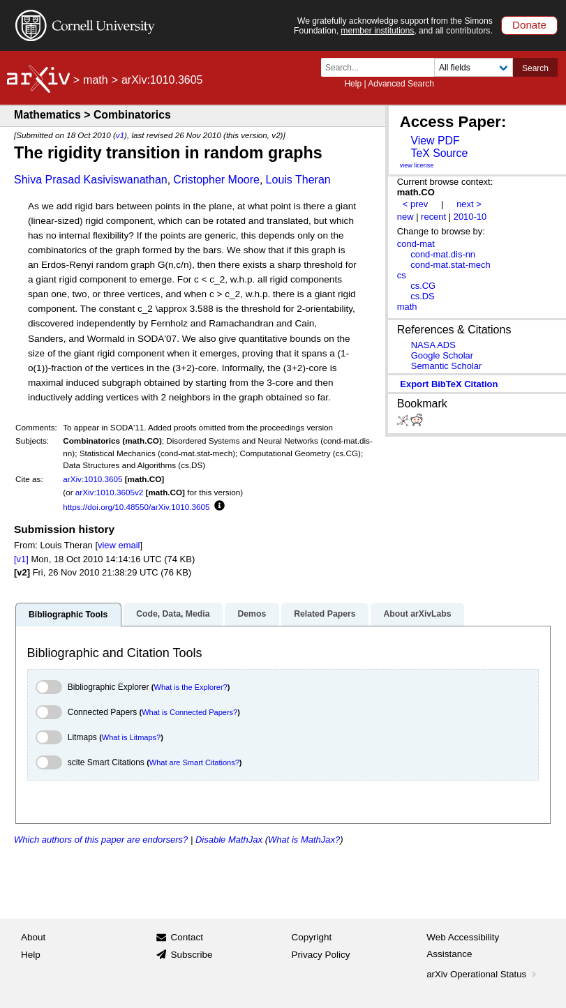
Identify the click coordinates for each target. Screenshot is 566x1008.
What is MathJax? (304, 839)
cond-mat (416, 244)
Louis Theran (298, 180)
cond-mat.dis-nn (442, 254)
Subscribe (191, 954)
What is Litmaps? (131, 737)
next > (469, 204)
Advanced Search (401, 84)
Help (353, 84)
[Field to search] (473, 67)
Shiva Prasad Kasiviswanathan (90, 180)
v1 (120, 135)
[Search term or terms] (381, 67)
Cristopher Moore (216, 180)
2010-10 (470, 216)
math (95, 80)
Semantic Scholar (446, 366)
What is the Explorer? (191, 687)
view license (417, 165)
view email (119, 545)
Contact (186, 937)
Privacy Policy (321, 954)
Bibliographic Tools (68, 614)
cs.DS (422, 296)
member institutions (377, 31)
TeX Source (439, 153)
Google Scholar (442, 355)
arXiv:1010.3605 (92, 478)
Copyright (312, 937)
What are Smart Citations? (194, 762)
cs (401, 275)
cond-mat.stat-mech (450, 264)
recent (433, 216)
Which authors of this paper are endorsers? (101, 839)
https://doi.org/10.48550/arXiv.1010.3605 (136, 506)
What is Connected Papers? (189, 712)
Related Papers (324, 614)
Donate (529, 25)
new (405, 216)
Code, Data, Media (172, 614)
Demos (251, 614)
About (33, 937)
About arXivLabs (417, 614)
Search (535, 68)
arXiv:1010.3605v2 (109, 492)
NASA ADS (433, 345)
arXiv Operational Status (482, 974)
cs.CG (422, 285)
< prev (415, 204)
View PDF (434, 140)
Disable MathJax (228, 839)
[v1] (21, 559)
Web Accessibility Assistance (462, 945)
